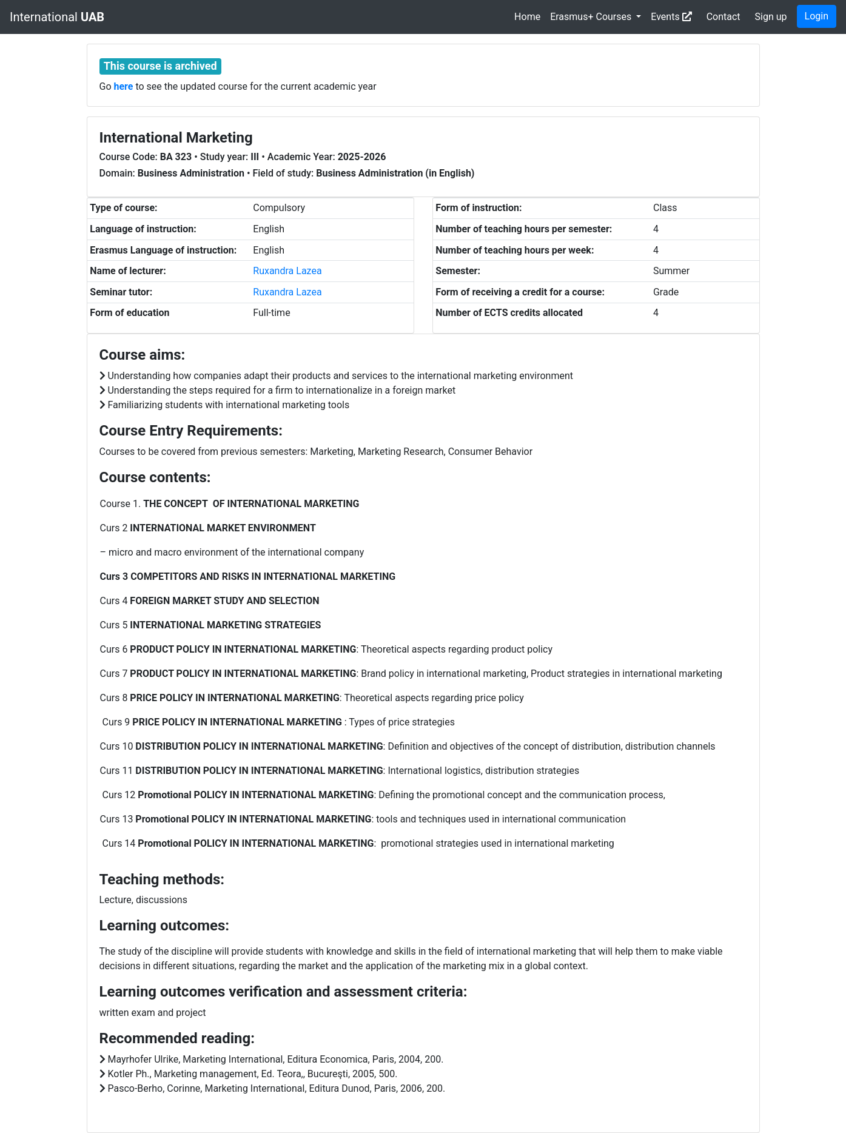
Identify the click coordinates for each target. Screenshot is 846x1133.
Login (816, 16)
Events (671, 16)
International (57, 17)
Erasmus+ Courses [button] (592, 16)
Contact (723, 16)
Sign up (771, 16)
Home (527, 16)
